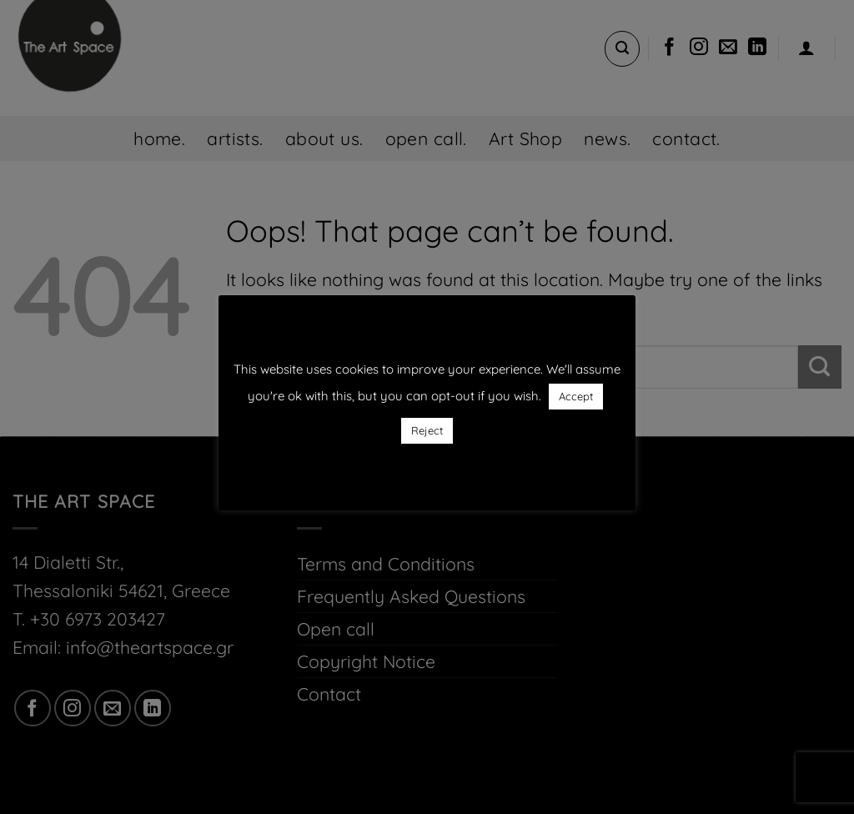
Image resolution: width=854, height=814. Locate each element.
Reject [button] (427, 430)
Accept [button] (576, 396)
